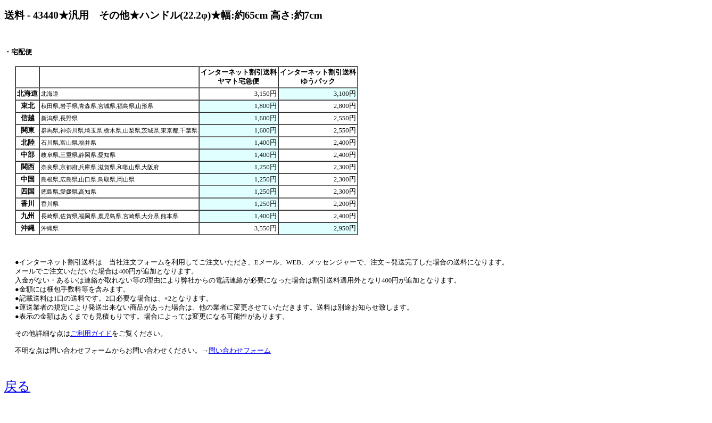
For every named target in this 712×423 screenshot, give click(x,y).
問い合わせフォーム (240, 350)
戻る (17, 386)
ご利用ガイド (91, 333)
